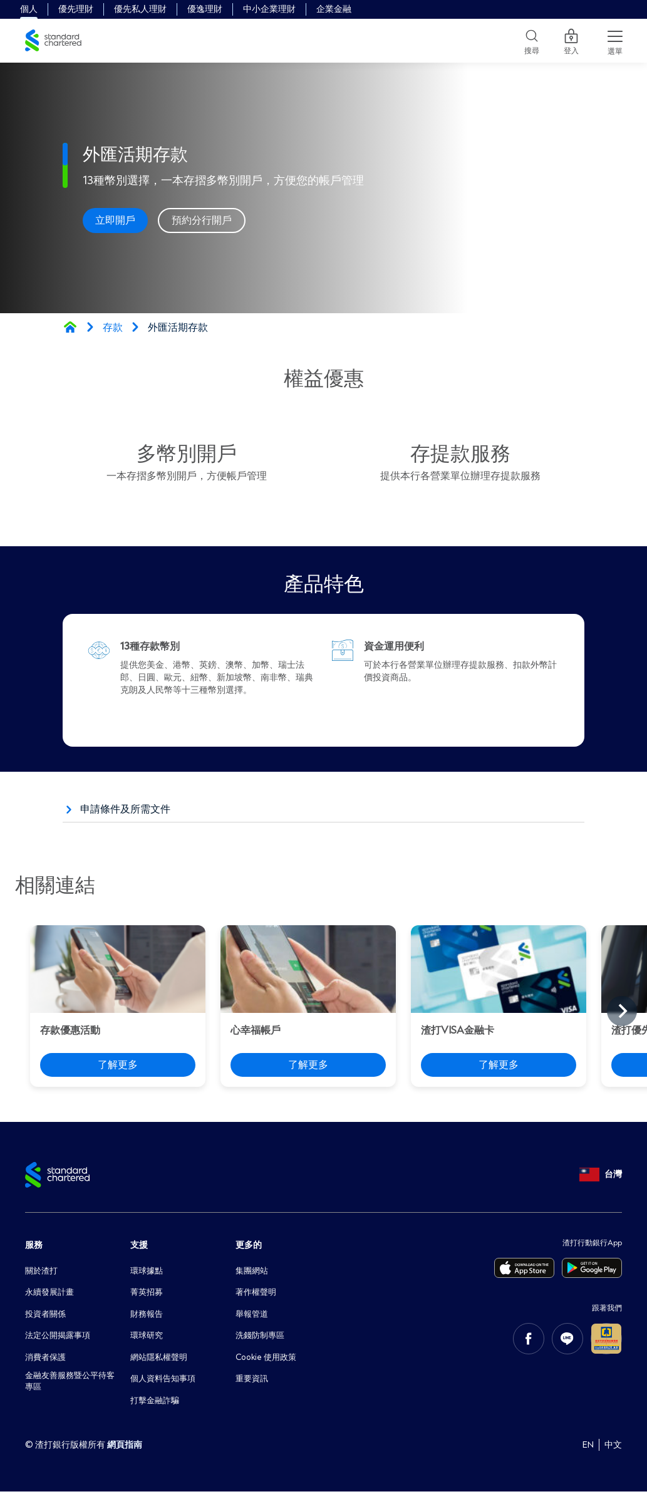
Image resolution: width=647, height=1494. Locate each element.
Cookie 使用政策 (269, 1358)
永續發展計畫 (51, 1293)
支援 (139, 1245)
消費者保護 (47, 1358)
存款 (113, 327)
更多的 (249, 1245)
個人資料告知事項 (165, 1380)
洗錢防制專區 (262, 1336)
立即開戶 (115, 220)
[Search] (531, 40)
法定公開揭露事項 (60, 1336)
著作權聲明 (257, 1293)
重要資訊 (253, 1380)
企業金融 (333, 9)
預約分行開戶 (202, 220)
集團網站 (253, 1271)
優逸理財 (204, 9)
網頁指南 (124, 1447)
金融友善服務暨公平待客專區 (69, 1384)
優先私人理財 (140, 9)
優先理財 (75, 9)
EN (588, 1447)
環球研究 (147, 1336)
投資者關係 (47, 1314)
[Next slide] (622, 1011)
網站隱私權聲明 (161, 1358)
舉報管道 (253, 1314)
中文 (613, 1447)
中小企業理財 (269, 9)
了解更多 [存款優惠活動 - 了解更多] (118, 1065)
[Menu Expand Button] (615, 41)
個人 (29, 9)
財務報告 (147, 1314)
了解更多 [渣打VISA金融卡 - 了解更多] (499, 1065)
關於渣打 (42, 1271)
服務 (34, 1245)
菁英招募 (147, 1293)
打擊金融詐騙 (156, 1402)
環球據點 (147, 1271)
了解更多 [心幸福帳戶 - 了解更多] (308, 1065)
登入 (571, 41)
